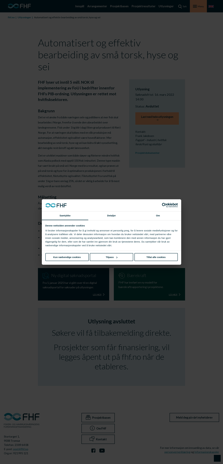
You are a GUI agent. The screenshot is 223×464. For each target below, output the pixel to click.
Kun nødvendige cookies (67, 257)
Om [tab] (158, 215)
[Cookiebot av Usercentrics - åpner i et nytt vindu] (164, 205)
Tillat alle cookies (156, 257)
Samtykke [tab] (65, 215)
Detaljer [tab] (111, 215)
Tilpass (111, 257)
